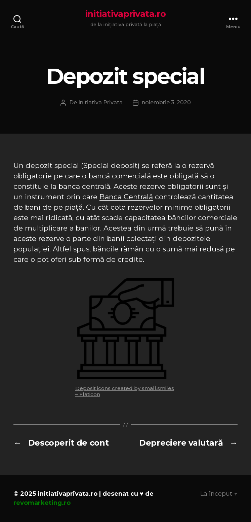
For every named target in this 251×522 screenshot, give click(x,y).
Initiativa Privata (100, 102)
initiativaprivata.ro (125, 13)
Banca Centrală (126, 197)
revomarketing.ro (42, 503)
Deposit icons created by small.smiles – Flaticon (124, 391)
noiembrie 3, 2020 (166, 102)
